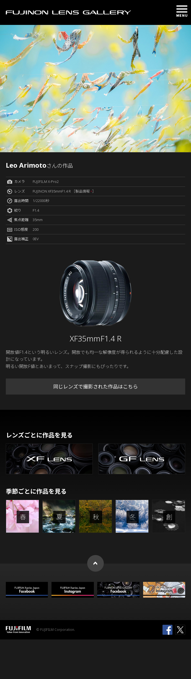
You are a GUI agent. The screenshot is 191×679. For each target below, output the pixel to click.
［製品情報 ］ (84, 191)
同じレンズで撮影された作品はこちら (95, 386)
